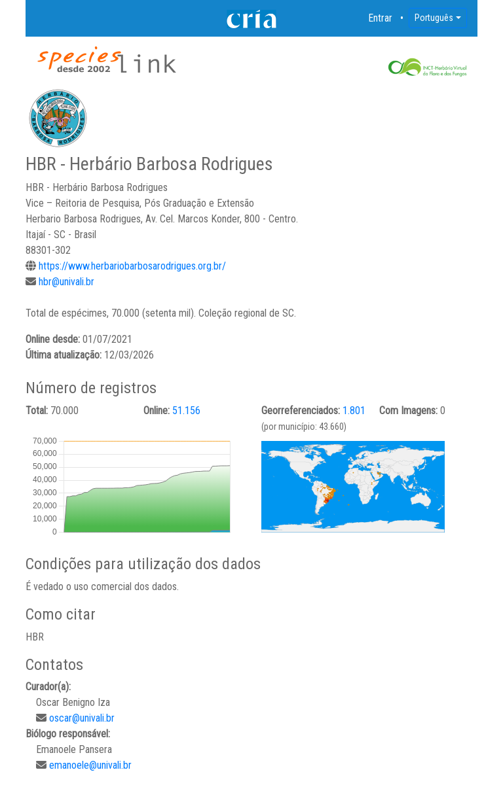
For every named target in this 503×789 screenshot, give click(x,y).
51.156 (186, 410)
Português (434, 17)
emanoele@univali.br (90, 765)
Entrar (380, 18)
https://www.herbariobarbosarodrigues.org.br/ (132, 266)
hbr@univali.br (66, 281)
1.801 (354, 410)
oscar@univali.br (82, 718)
